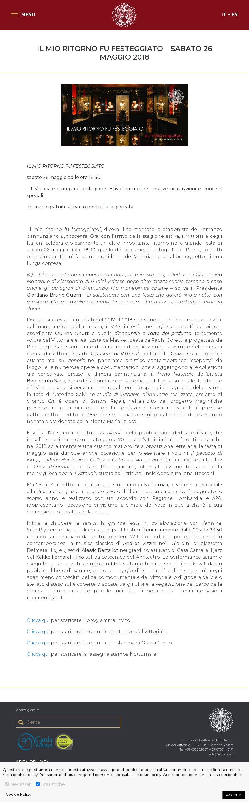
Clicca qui (38, 620)
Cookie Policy (18, 794)
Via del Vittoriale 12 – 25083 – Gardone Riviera (199, 745)
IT (224, 14)
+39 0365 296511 (196, 749)
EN (234, 14)
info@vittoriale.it (221, 754)
